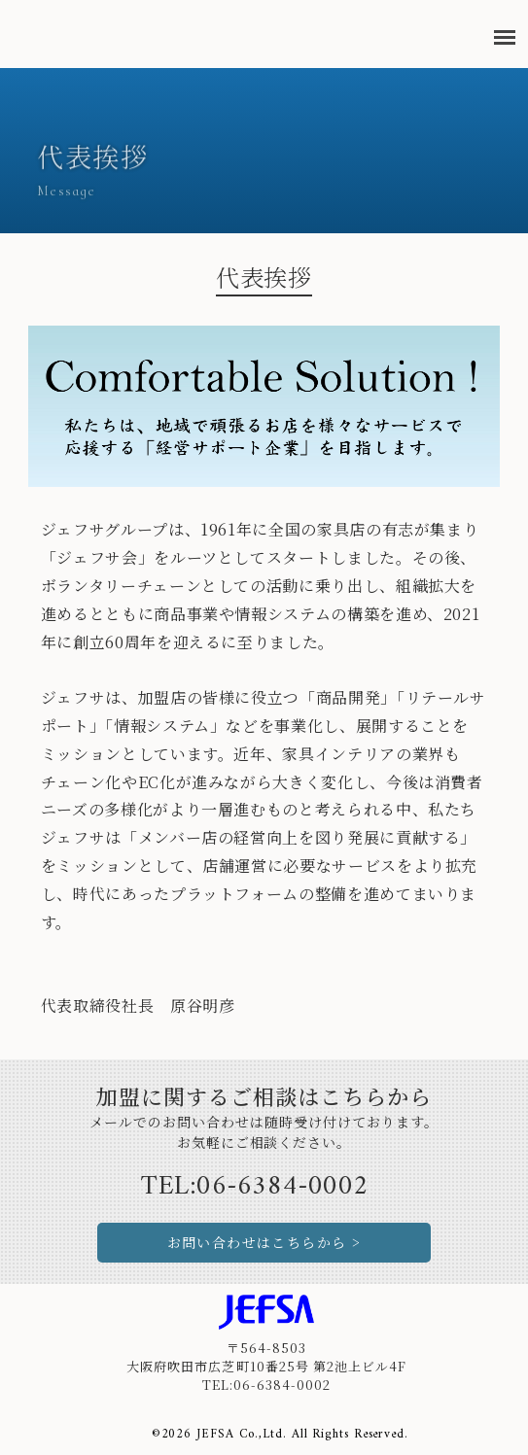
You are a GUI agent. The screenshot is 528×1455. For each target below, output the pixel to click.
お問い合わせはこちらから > (264, 1242)
